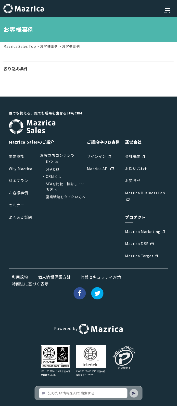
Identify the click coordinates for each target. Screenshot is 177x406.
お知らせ (132, 180)
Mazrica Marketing (142, 231)
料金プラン (18, 180)
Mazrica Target (139, 255)
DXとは (52, 161)
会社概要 (132, 156)
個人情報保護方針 (54, 277)
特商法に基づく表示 (30, 284)
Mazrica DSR (137, 243)
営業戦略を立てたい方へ (66, 196)
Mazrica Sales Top (19, 46)
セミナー (16, 204)
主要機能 (16, 156)
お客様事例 (49, 46)
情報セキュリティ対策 (101, 277)
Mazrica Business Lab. (145, 192)
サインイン (96, 156)
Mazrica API (98, 168)
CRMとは (53, 176)
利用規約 (20, 277)
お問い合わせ (136, 168)
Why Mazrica (20, 168)
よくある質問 (20, 217)
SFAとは (53, 169)
